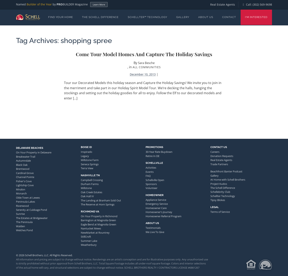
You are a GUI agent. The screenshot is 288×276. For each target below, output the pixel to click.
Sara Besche (146, 63)
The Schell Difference (100, 17)
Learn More (99, 4)
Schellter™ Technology (147, 17)
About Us (205, 17)
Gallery (182, 17)
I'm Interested (256, 17)
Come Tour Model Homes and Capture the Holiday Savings (144, 54)
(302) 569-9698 (262, 4)
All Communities (147, 67)
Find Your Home (60, 17)
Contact (229, 17)
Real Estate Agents (222, 4)
